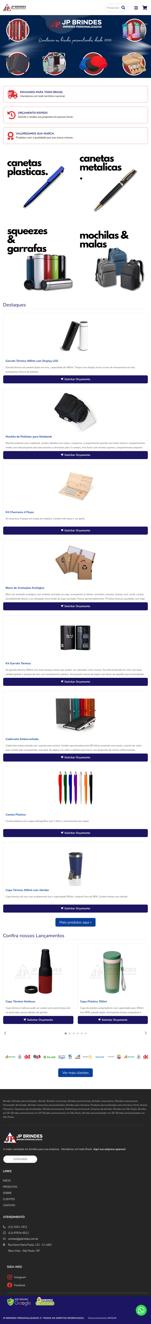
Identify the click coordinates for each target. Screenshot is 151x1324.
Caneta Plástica (16, 815)
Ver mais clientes (75, 1072)
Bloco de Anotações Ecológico (25, 588)
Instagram (20, 1277)
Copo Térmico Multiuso (20, 1001)
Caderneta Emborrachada (22, 739)
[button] (66, 1033)
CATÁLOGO (20, 1159)
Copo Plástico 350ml (93, 1001)
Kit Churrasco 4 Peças (20, 512)
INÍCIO (7, 1181)
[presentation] (5, 1033)
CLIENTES (9, 1199)
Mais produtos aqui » (75, 922)
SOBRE (7, 1193)
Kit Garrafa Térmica (18, 663)
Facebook (19, 1285)
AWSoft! (112, 1318)
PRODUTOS (10, 1187)
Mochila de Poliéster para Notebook (29, 437)
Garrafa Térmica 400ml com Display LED (32, 361)
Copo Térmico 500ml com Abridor (27, 890)
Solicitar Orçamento (75, 379)
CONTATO (9, 1205)
